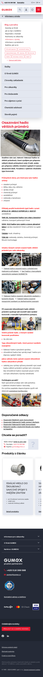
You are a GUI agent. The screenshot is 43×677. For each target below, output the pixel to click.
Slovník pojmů (11, 114)
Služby (7, 66)
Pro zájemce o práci (13, 101)
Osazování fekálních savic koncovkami (18, 420)
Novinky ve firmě (11, 28)
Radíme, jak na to (11, 45)
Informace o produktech (14, 42)
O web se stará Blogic (8, 656)
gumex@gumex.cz (18, 447)
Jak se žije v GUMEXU (13, 31)
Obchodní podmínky (8, 651)
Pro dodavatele (11, 94)
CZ (32, 2)
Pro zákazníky (11, 87)
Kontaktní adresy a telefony (15, 597)
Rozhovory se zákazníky (14, 36)
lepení (28, 56)
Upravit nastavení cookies (32, 670)
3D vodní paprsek (11, 49)
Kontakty (20, 2)
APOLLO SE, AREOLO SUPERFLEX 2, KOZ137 (19, 211)
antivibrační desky (24, 49)
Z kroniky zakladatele (14, 80)
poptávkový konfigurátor (18, 391)
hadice (8, 56)
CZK (37, 2)
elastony (22, 53)
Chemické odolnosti (13, 107)
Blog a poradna (11, 24)
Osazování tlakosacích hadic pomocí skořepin (21, 422)
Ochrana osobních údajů (9, 647)
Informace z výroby (12, 16)
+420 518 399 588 (9, 3)
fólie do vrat (31, 53)
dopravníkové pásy (11, 53)
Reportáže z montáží (13, 34)
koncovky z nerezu (18, 56)
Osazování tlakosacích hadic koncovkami (19, 424)
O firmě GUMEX (11, 73)
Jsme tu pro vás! (20, 442)
